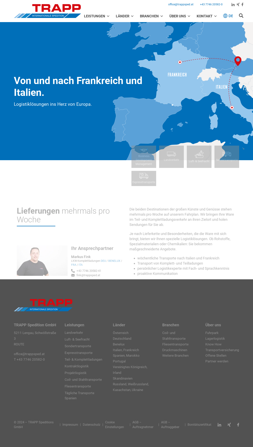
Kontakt (207, 16)
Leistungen (97, 16)
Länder (125, 16)
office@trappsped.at (181, 4)
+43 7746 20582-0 (211, 4)
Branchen (151, 16)
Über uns (180, 16)
